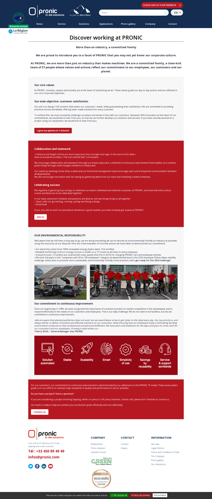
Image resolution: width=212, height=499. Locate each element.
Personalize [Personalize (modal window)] (160, 495)
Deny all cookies (140, 495)
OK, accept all (119, 495)
